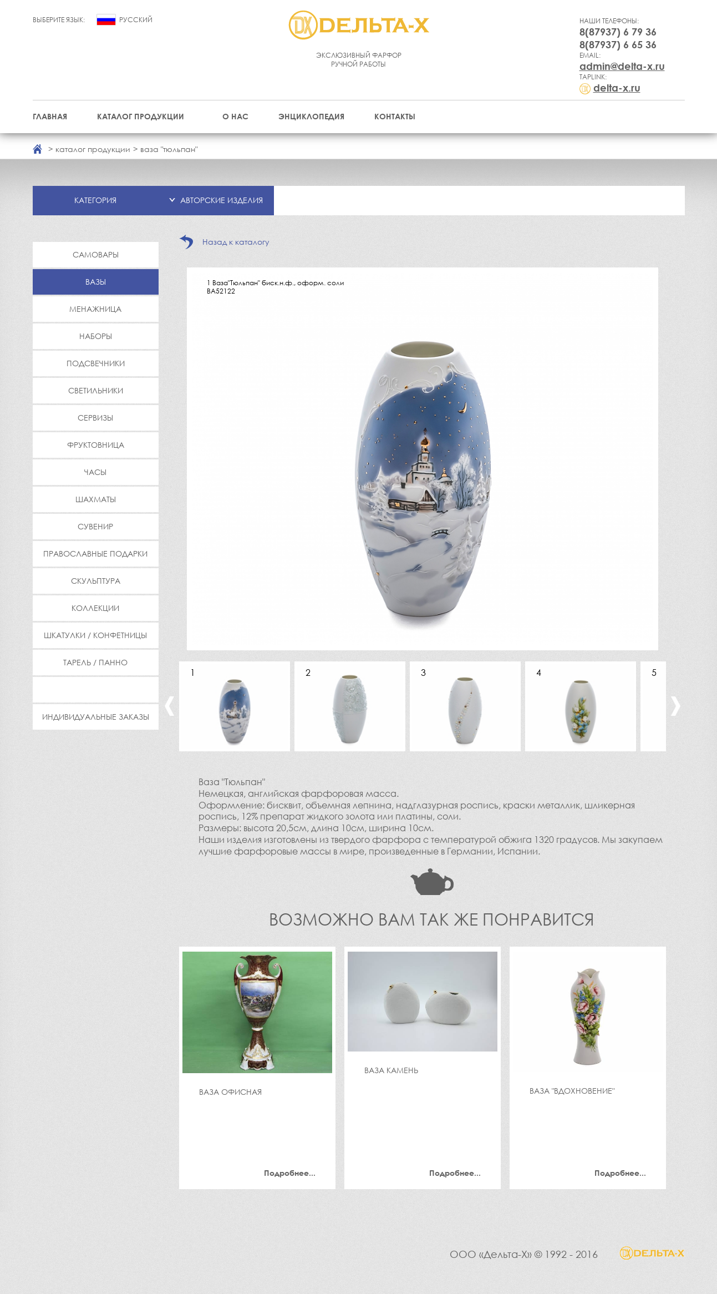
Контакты (394, 116)
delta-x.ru (616, 88)
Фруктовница (95, 444)
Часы (95, 472)
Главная (50, 116)
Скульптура (95, 580)
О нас (235, 116)
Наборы (95, 336)
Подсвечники (96, 363)
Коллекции (95, 608)
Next (675, 706)
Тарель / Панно (95, 662)
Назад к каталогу (235, 241)
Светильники (95, 390)
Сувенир (95, 526)
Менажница (95, 309)
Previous (169, 706)
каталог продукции (92, 149)
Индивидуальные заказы (95, 716)
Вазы (95, 281)
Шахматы (95, 499)
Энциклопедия (311, 116)
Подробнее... (290, 1172)
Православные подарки (95, 553)
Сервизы (95, 417)
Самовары (96, 254)
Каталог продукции (140, 116)
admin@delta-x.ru (622, 66)
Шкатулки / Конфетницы (95, 635)
